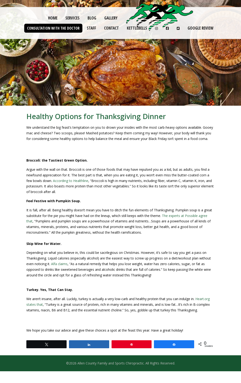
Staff (91, 28)
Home (52, 18)
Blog (92, 18)
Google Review (200, 28)
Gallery (110, 18)
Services (72, 18)
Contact (111, 28)
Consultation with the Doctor (53, 28)
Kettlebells (137, 28)
